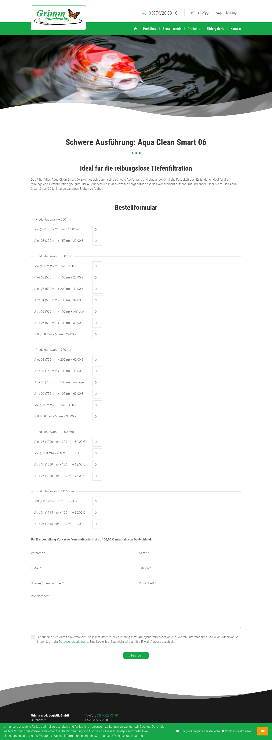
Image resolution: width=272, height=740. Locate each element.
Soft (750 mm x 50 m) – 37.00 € (55, 416)
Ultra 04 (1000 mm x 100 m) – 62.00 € (59, 464)
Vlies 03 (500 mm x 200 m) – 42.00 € (58, 289)
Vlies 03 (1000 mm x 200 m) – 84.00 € (59, 442)
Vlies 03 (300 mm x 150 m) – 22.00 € (58, 241)
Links (185, 715)
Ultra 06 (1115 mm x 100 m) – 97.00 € (59, 524)
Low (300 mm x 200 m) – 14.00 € (56, 229)
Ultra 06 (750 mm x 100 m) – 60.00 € (58, 393)
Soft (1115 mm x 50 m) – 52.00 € (56, 501)
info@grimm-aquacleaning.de (219, 12)
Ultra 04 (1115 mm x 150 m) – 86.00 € (59, 512)
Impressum (200, 715)
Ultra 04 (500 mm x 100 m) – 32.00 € (58, 300)
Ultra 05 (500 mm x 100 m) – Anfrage (59, 311)
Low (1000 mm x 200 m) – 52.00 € (57, 453)
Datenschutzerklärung (73, 641)
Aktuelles (172, 715)
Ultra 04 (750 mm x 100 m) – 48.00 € (58, 371)
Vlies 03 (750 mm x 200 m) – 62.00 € (58, 359)
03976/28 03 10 (163, 13)
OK (263, 731)
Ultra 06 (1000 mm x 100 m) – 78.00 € (59, 476)
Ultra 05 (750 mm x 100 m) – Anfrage (59, 382)
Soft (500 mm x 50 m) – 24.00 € (55, 334)
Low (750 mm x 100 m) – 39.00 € (56, 405)
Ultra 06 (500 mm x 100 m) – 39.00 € (58, 323)
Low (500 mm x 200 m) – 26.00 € (56, 266)
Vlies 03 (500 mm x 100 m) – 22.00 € (58, 277)
